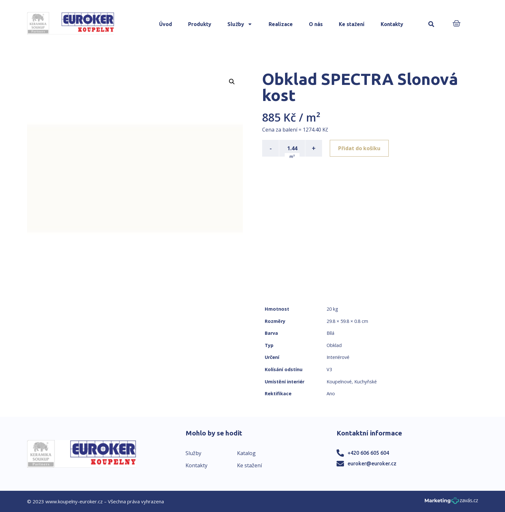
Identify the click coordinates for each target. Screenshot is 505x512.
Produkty (199, 24)
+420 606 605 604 (368, 453)
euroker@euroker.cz (372, 463)
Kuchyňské (365, 382)
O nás (316, 24)
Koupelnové (339, 382)
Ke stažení (352, 24)
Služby (239, 24)
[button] (431, 24)
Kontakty (392, 24)
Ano (331, 393)
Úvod (165, 24)
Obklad (334, 345)
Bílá (330, 333)
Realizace (281, 24)
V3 (329, 369)
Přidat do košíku (359, 148)
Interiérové (338, 357)
